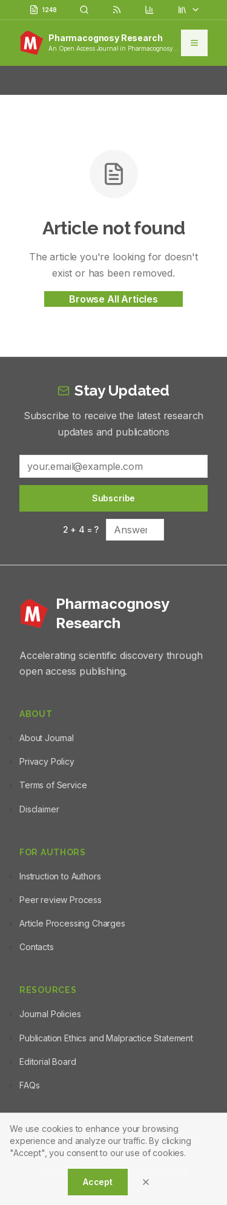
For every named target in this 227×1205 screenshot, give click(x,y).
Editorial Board (47, 1061)
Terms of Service (53, 785)
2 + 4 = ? (81, 529)
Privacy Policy (46, 761)
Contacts (36, 947)
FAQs (29, 1085)
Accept (98, 1182)
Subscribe (114, 498)
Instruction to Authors (59, 876)
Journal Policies (50, 1014)
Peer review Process (60, 900)
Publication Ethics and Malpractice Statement (106, 1038)
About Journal (46, 738)
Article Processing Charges (72, 923)
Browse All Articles (113, 299)
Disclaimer (39, 809)
